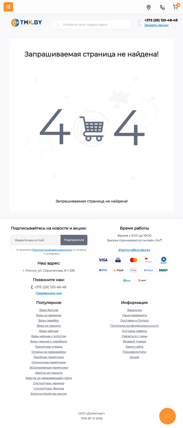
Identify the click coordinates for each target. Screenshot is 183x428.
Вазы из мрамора (48, 315)
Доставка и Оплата (134, 320)
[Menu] (8, 7)
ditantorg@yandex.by (134, 250)
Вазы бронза (48, 310)
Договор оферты (134, 331)
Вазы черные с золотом (48, 336)
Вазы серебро (48, 320)
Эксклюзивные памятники (48, 367)
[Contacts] (162, 7)
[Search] (57, 24)
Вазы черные (48, 331)
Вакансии (134, 310)
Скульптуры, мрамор (48, 383)
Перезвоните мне (49, 293)
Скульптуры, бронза (49, 388)
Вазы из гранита (49, 325)
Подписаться (74, 240)
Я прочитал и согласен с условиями (51, 251)
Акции (134, 357)
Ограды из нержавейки (48, 352)
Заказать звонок (156, 25)
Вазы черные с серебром (48, 341)
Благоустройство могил (48, 393)
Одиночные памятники (48, 362)
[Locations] (148, 7)
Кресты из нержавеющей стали (48, 378)
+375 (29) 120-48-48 (161, 20)
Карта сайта (134, 346)
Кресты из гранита (48, 373)
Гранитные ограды (48, 346)
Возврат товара (134, 341)
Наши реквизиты (134, 315)
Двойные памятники (48, 357)
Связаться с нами (134, 336)
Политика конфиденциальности (51, 249)
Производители (134, 352)
